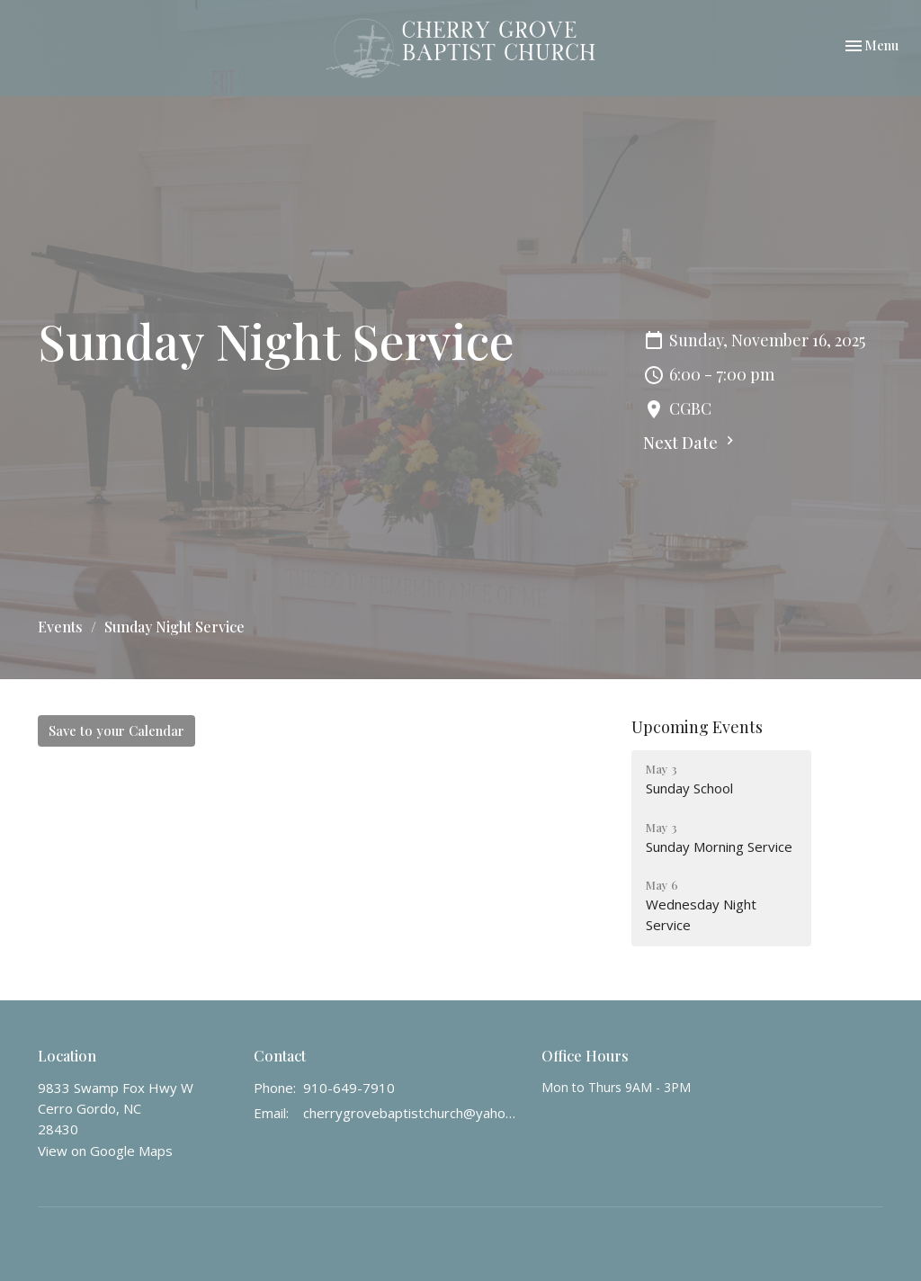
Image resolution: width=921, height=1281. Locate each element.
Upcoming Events (697, 727)
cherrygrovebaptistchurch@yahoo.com (413, 1113)
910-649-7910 (349, 1088)
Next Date (690, 442)
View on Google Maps (105, 1151)
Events (60, 626)
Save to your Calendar (116, 730)
